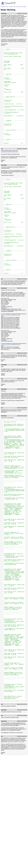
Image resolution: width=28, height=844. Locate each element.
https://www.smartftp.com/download (9, 169)
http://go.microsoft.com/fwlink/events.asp (10, 350)
